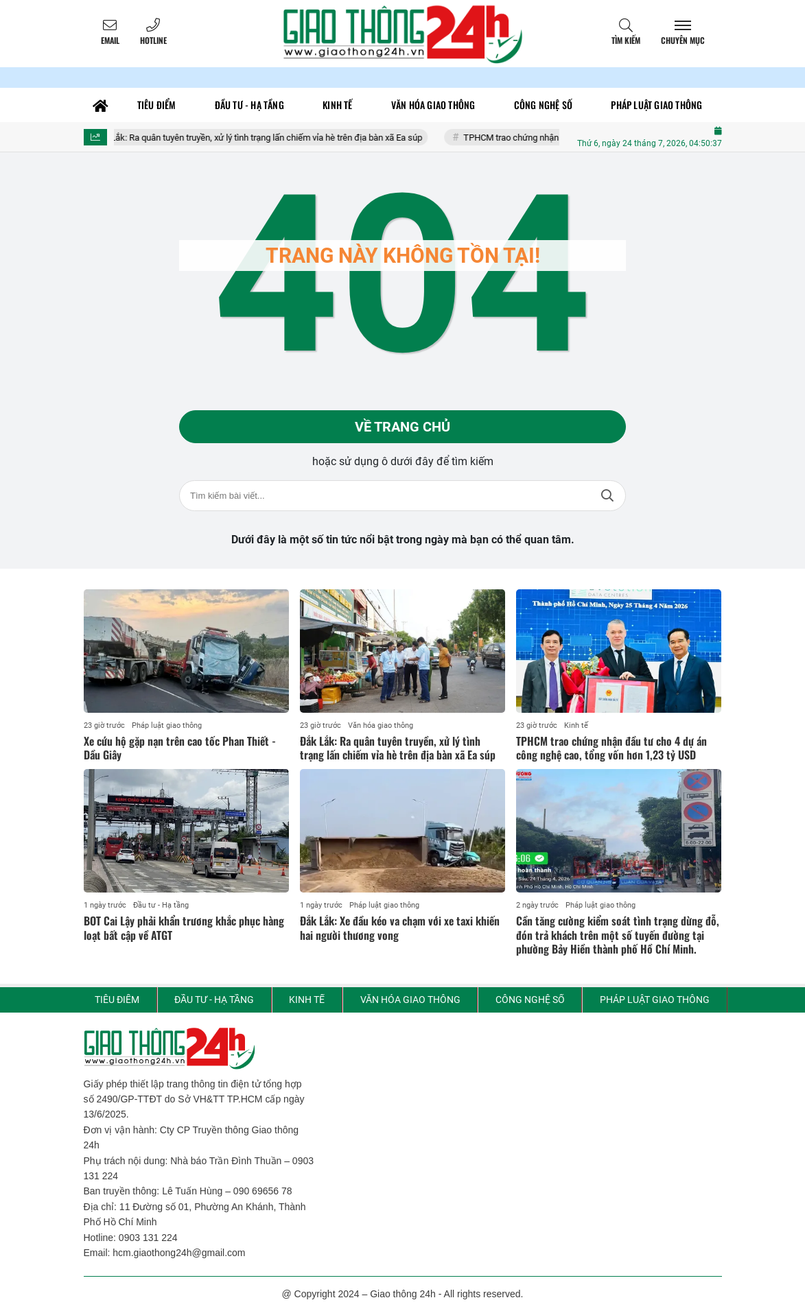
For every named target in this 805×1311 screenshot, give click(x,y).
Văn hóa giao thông (380, 725)
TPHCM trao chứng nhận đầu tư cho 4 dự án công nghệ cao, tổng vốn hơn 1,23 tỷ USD (611, 748)
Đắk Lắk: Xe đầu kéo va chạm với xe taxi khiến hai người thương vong (400, 927)
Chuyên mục (683, 40)
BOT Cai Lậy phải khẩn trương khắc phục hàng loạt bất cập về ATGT (184, 927)
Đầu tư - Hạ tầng (161, 905)
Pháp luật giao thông (167, 725)
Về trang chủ (402, 426)
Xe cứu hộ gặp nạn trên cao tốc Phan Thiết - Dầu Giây (180, 748)
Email (110, 40)
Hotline (153, 40)
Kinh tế (576, 725)
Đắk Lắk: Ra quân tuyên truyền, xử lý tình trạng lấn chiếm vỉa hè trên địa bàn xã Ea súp (267, 137)
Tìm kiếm (625, 40)
